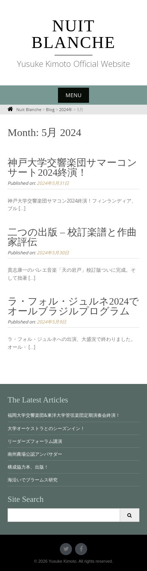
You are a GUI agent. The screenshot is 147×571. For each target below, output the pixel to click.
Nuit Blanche (73, 34)
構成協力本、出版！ (28, 467)
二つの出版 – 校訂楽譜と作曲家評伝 (72, 237)
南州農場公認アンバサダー (35, 454)
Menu (73, 95)
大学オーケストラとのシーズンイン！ (46, 428)
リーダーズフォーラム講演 (35, 441)
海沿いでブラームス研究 (33, 480)
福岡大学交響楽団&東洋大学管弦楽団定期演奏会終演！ (64, 415)
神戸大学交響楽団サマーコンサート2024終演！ (72, 167)
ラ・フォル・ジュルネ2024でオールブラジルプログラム (73, 306)
